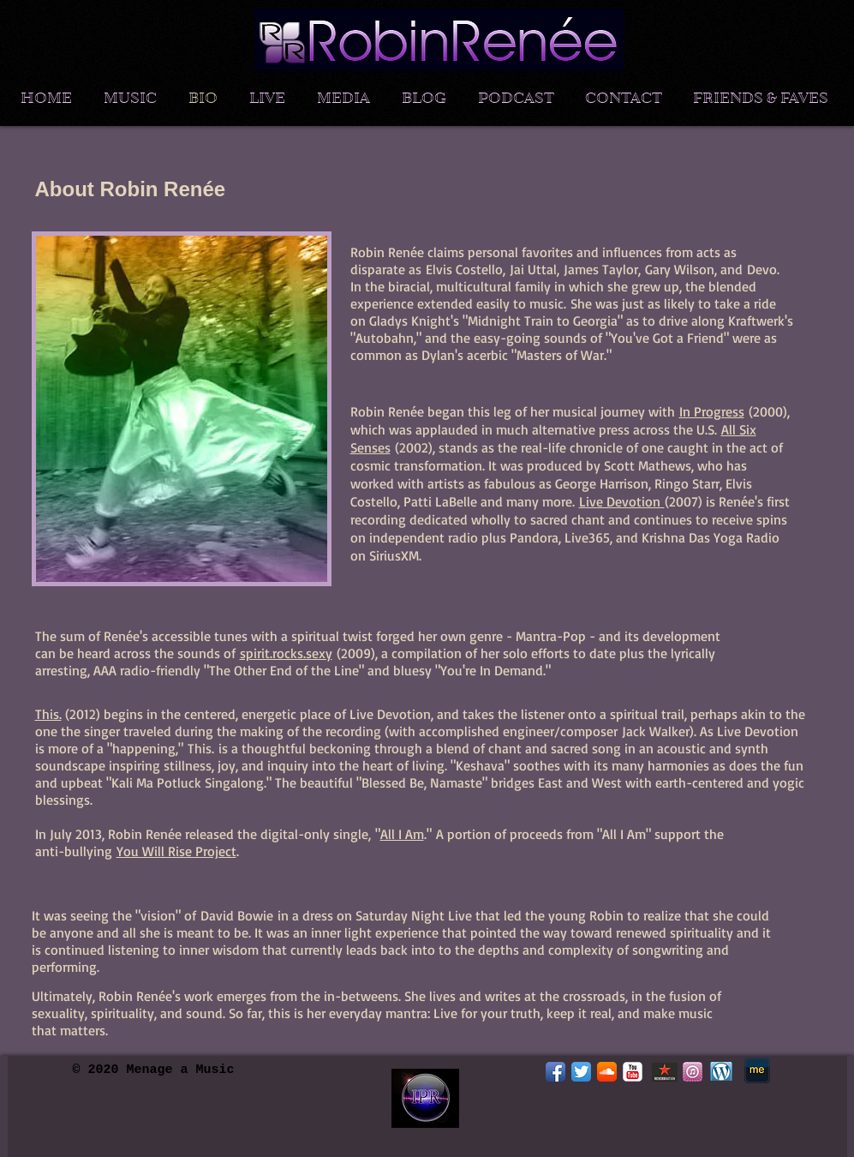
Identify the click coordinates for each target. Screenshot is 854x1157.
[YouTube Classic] (632, 1072)
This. (48, 713)
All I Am (402, 833)
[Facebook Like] (653, 1112)
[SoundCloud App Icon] (607, 1072)
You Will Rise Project (176, 851)
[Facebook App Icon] (555, 1072)
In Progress (711, 411)
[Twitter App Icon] (581, 1072)
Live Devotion (622, 501)
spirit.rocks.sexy (286, 653)
